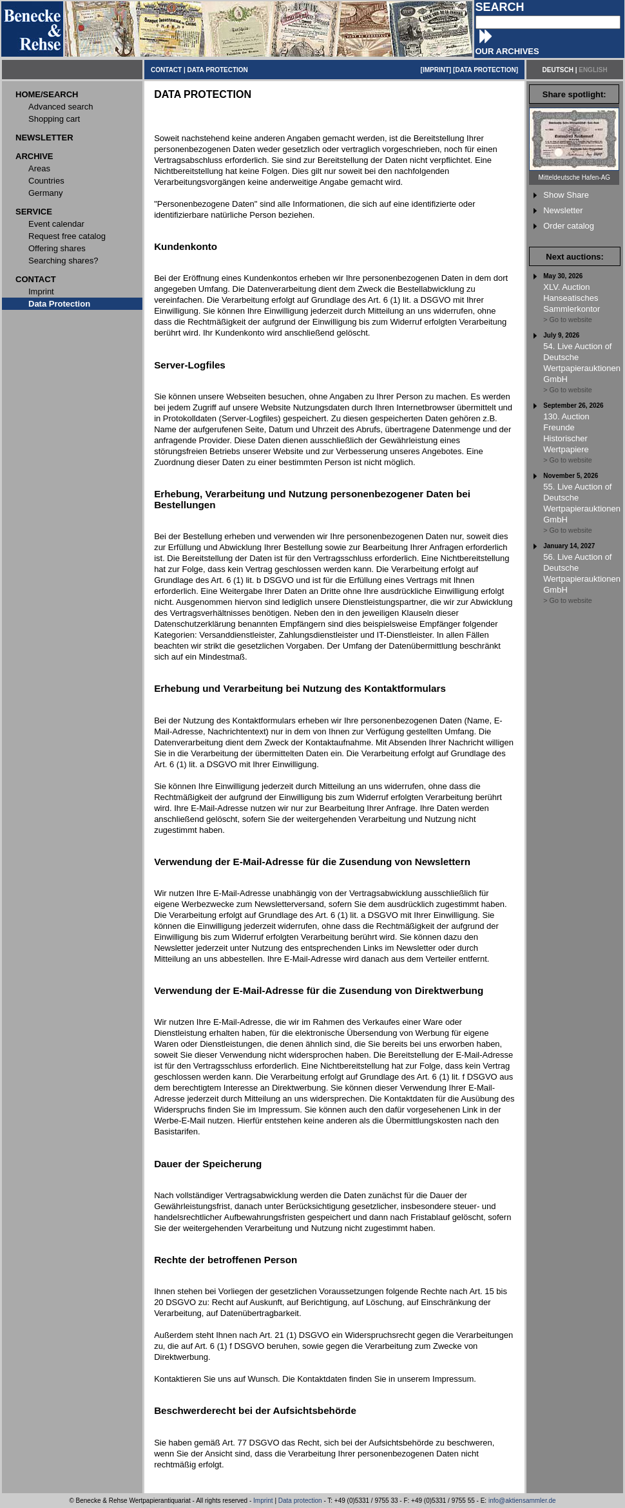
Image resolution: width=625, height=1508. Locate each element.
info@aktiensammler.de (522, 1500)
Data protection (300, 1500)
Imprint (263, 1500)
